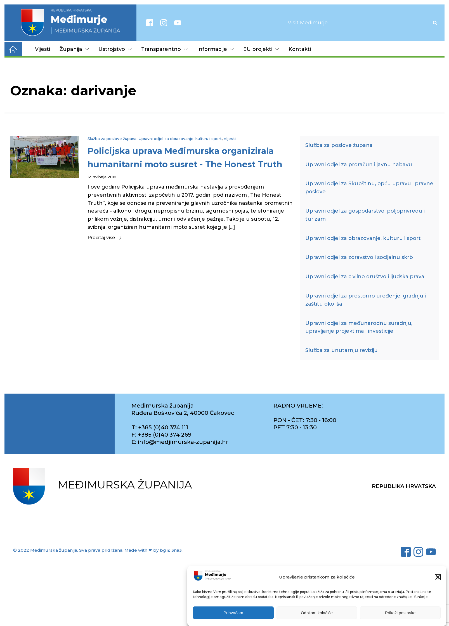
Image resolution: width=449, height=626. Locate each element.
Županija (74, 49)
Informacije (215, 49)
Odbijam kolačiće (317, 612)
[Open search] (435, 22)
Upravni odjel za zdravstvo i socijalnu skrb (359, 257)
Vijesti (42, 49)
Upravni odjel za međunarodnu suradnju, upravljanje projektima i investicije (358, 327)
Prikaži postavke (400, 612)
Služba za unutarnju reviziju (341, 350)
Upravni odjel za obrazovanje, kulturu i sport (180, 138)
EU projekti (261, 49)
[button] (438, 577)
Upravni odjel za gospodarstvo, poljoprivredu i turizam (365, 215)
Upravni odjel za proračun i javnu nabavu (358, 164)
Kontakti (300, 49)
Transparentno (164, 49)
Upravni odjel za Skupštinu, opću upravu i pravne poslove (369, 187)
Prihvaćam (233, 612)
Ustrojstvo (115, 49)
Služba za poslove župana (112, 138)
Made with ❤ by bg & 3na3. (153, 550)
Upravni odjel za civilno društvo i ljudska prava (364, 276)
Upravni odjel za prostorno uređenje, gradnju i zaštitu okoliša (365, 300)
